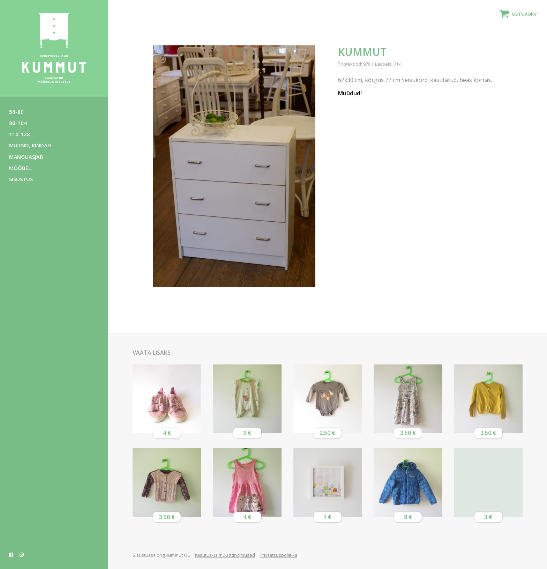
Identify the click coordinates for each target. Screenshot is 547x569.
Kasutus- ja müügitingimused (225, 555)
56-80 (16, 111)
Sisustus (21, 179)
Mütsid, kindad (30, 145)
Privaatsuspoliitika (278, 555)
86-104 (18, 122)
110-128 (19, 134)
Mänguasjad (26, 156)
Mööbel (20, 167)
